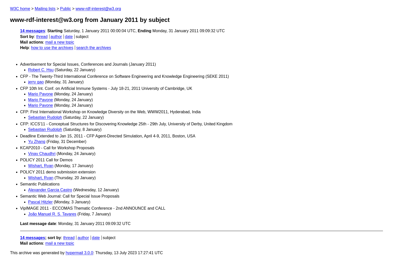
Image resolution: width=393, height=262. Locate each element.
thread (41, 36)
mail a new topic (59, 42)
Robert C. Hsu (40, 70)
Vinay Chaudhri (41, 154)
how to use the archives (52, 48)
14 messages (32, 31)
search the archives (93, 48)
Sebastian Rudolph (45, 117)
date (69, 36)
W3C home (20, 9)
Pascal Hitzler (40, 202)
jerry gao (36, 82)
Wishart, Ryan (40, 166)
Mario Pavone (40, 94)
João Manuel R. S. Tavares (52, 214)
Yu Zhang (36, 141)
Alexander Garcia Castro (50, 190)
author (56, 36)
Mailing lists (45, 9)
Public (65, 9)
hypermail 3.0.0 (79, 253)
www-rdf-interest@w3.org (98, 9)
